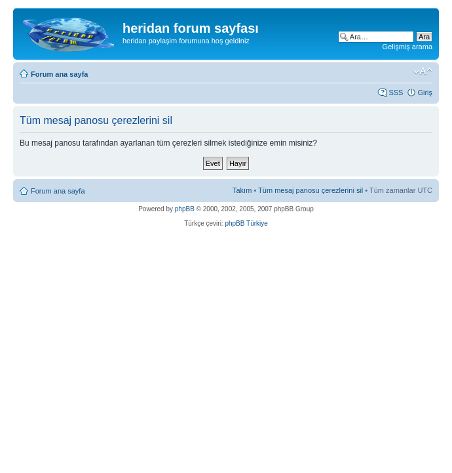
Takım (242, 190)
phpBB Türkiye (246, 223)
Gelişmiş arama (407, 47)
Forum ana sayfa (59, 74)
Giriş (424, 92)
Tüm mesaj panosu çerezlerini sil (310, 190)
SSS (395, 92)
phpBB (185, 209)
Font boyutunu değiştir (422, 71)
